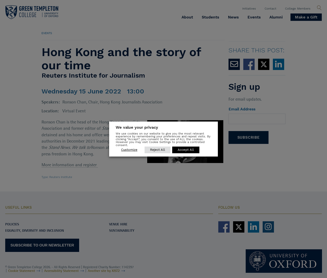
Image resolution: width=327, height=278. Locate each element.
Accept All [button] (186, 150)
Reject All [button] (157, 150)
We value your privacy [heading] (137, 127)
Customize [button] (129, 150)
